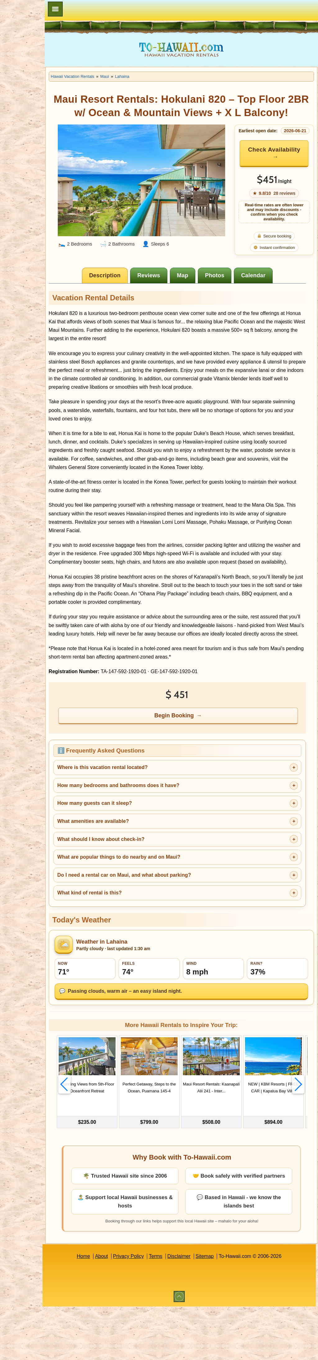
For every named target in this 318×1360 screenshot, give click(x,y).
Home (103, 1309)
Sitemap (224, 1309)
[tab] (125, 294)
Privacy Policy (148, 1309)
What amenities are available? (132, 873)
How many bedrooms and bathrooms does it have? (158, 837)
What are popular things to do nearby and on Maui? (158, 909)
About (121, 1309)
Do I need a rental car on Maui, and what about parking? (163, 927)
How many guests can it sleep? (134, 855)
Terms (175, 1309)
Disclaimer (198, 1309)
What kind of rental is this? (129, 945)
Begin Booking (194, 767)
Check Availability (276, 171)
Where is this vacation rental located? (142, 819)
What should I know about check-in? (140, 891)
